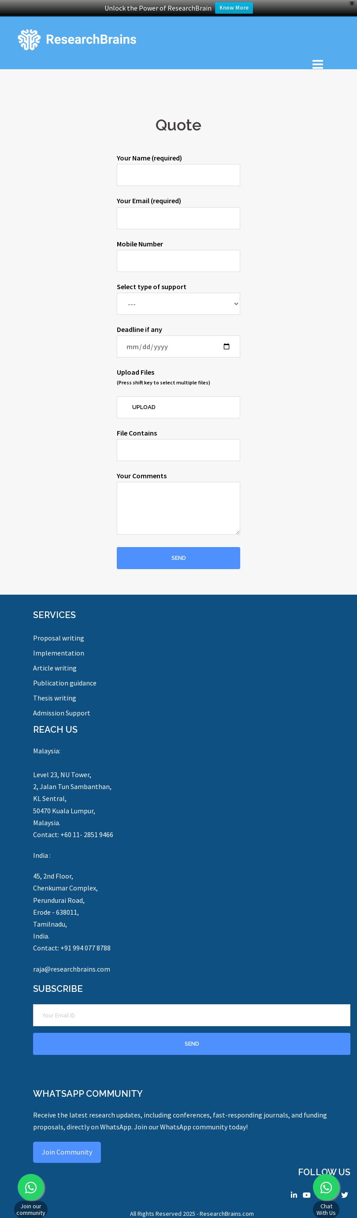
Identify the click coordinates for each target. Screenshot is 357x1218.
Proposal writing (58, 637)
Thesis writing (54, 697)
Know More (234, 7)
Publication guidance (65, 682)
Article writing (55, 667)
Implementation (58, 652)
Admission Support (61, 712)
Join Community (67, 1151)
